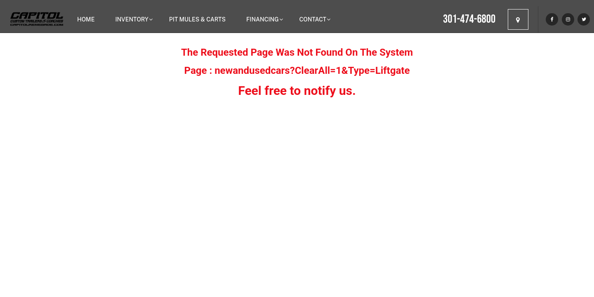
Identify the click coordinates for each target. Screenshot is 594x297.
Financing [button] (262, 19)
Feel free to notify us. (297, 90)
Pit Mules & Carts (197, 19)
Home (85, 19)
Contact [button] (312, 19)
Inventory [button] (131, 19)
